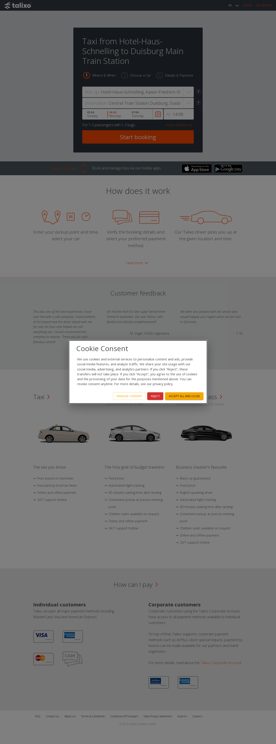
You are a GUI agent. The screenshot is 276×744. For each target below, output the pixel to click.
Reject (155, 396)
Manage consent (129, 396)
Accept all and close (184, 396)
